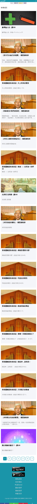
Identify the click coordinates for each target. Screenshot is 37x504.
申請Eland (18, 485)
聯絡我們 (18, 490)
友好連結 (18, 482)
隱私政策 (18, 479)
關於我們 (18, 487)
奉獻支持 (18, 493)
